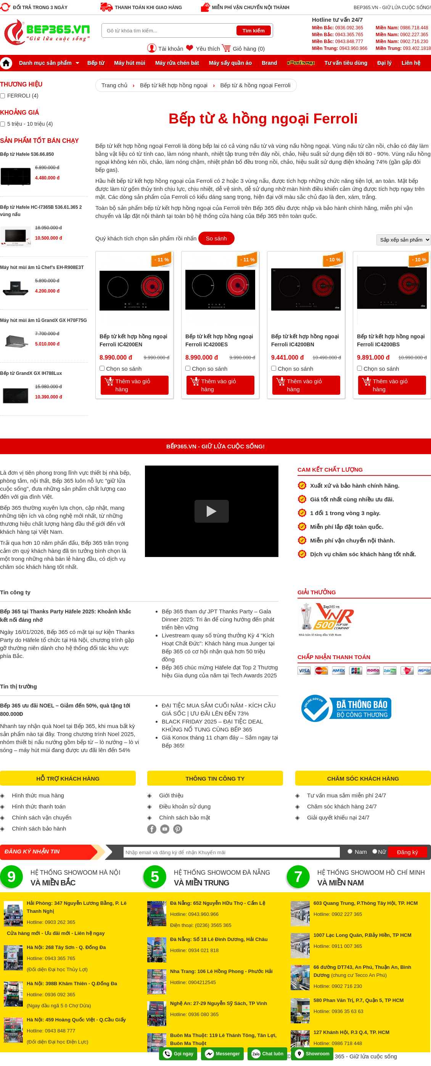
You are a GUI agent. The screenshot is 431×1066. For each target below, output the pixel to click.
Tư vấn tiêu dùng (346, 63)
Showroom (312, 1053)
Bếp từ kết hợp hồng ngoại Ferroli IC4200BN (305, 340)
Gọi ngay (178, 1053)
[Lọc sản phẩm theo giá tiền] (2, 124)
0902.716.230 (402, 41)
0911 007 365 (347, 946)
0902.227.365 (402, 34)
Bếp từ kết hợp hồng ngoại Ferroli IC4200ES (219, 340)
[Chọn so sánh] (102, 368)
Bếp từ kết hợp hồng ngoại (173, 85)
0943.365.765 (337, 34)
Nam (361, 851)
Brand (269, 63)
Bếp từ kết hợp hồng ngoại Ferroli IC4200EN (133, 340)
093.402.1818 (403, 48)
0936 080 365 (203, 1014)
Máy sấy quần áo (230, 63)
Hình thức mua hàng (38, 795)
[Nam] (349, 851)
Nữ (382, 851)
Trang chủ (114, 85)
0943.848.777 (337, 41)
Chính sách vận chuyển (41, 817)
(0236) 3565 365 (213, 925)
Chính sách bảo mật (184, 817)
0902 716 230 (347, 986)
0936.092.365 (337, 27)
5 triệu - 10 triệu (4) (30, 124)
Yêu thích (208, 48)
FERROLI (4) (23, 96)
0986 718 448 (347, 1043)
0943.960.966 (339, 48)
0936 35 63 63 (347, 1011)
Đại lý (384, 63)
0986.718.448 (402, 27)
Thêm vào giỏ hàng (133, 385)
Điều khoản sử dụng (185, 806)
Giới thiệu (171, 795)
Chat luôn (267, 1053)
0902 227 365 (347, 914)
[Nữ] (374, 851)
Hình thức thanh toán (39, 806)
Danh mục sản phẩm (37, 63)
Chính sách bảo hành (39, 828)
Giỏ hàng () (249, 48)
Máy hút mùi (129, 63)
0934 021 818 (203, 950)
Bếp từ (95, 63)
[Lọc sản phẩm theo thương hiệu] (2, 95)
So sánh (216, 238)
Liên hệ (411, 63)
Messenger (222, 1053)
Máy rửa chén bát (177, 63)
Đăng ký (407, 852)
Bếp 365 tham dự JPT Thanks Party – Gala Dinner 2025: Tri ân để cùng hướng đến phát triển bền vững (218, 619)
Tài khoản (170, 48)
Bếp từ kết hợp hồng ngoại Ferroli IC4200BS (391, 340)
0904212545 (202, 982)
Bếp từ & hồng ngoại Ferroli (255, 85)
